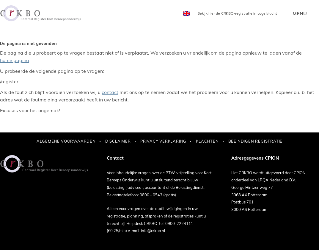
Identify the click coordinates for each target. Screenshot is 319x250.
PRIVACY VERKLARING (163, 141)
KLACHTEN (207, 141)
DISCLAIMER (118, 141)
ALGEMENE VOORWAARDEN (66, 141)
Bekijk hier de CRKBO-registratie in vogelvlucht (237, 13)
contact (110, 92)
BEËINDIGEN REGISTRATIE (255, 141)
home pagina (14, 60)
